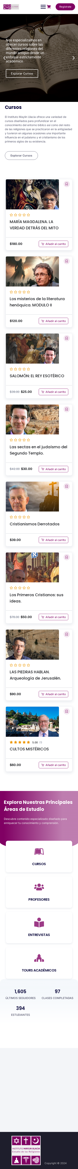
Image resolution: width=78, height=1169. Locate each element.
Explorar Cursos (22, 73)
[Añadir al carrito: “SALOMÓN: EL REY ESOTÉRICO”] (53, 392)
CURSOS (39, 863)
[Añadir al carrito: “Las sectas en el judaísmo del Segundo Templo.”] (53, 469)
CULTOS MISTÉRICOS (29, 749)
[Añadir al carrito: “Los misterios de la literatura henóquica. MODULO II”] (53, 321)
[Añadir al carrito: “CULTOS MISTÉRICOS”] (53, 765)
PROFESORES (39, 899)
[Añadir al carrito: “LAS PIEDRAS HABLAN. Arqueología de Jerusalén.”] (53, 694)
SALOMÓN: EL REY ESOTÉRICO (37, 376)
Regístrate (65, 6)
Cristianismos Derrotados (35, 524)
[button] (4, 57)
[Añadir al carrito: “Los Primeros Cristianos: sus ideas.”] (53, 617)
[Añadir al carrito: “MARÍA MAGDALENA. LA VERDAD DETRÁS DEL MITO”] (53, 244)
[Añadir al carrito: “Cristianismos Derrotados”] (53, 540)
